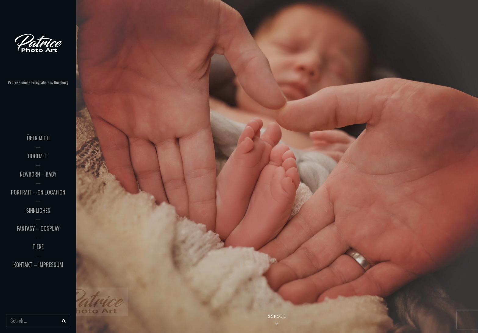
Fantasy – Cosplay (38, 228)
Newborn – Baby (38, 174)
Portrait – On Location (38, 192)
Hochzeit (38, 156)
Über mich (38, 138)
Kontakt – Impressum (38, 264)
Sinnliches (38, 210)
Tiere (38, 247)
